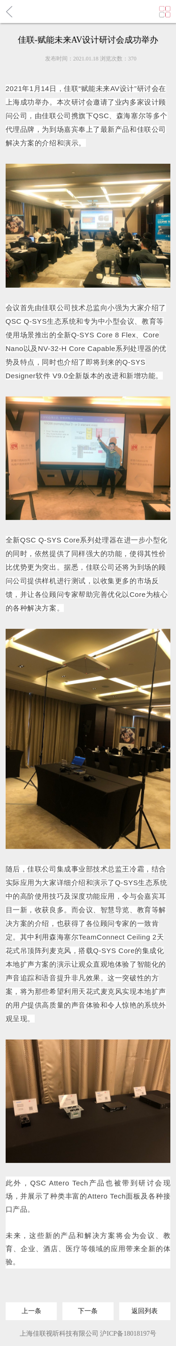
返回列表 (144, 1308)
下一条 (88, 1308)
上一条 (31, 1308)
